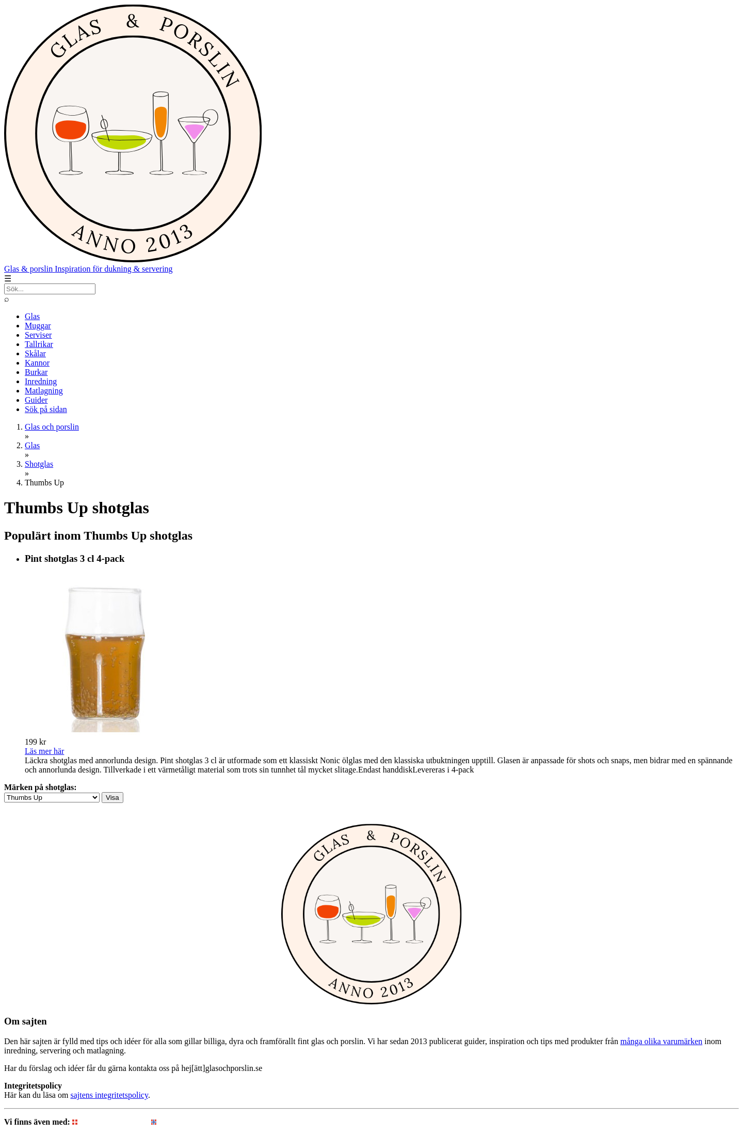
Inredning (41, 381)
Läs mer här (44, 751)
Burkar (36, 372)
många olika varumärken (661, 1041)
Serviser (38, 334)
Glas (32, 316)
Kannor (37, 362)
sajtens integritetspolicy (109, 1095)
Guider (36, 400)
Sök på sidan (46, 409)
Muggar (38, 325)
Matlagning (44, 390)
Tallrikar (39, 344)
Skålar (35, 353)
